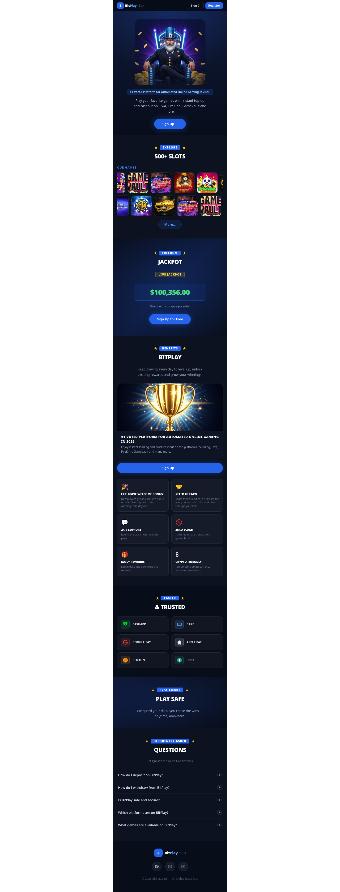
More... (170, 224)
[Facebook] (157, 866)
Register (214, 6)
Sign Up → (170, 124)
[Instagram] (170, 866)
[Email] (183, 866)
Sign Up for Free (170, 319)
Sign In (195, 6)
